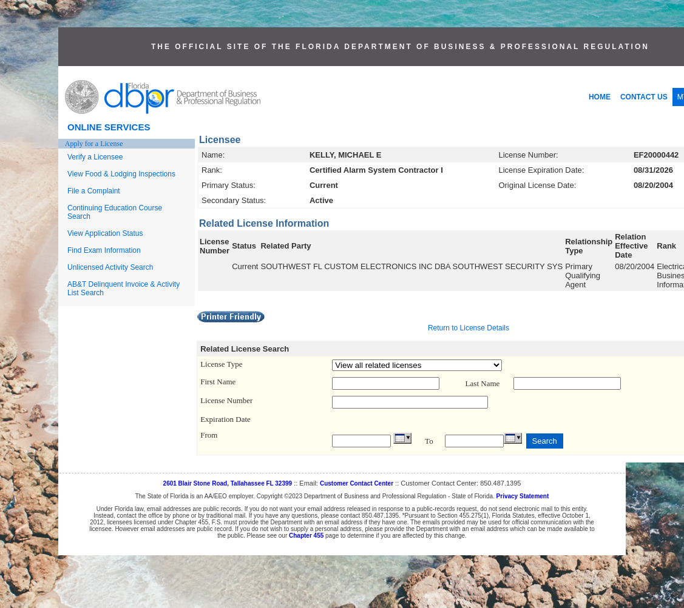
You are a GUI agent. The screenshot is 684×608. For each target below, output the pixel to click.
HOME (600, 97)
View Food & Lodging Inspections (121, 174)
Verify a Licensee (95, 157)
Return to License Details (468, 328)
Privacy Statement (522, 496)
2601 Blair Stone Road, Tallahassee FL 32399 (228, 483)
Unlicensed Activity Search (110, 267)
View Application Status (105, 233)
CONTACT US (644, 97)
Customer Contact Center (356, 483)
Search (544, 441)
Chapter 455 (306, 535)
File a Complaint (93, 191)
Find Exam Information (104, 250)
